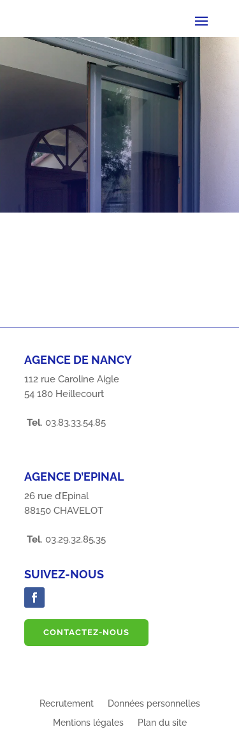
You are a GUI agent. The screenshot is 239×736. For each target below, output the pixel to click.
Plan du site (162, 723)
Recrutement (67, 704)
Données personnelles (154, 704)
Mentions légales (88, 723)
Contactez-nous (86, 632)
